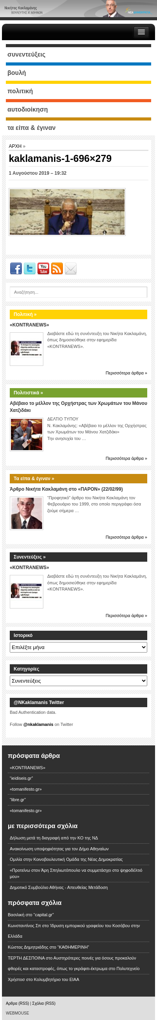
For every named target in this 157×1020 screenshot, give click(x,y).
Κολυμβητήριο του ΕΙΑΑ (56, 979)
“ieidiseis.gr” (21, 778)
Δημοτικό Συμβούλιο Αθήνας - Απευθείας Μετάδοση (59, 887)
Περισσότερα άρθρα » (126, 373)
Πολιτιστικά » (28, 393)
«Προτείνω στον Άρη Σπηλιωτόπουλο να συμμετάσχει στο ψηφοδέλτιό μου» (76, 873)
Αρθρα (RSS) (17, 1003)
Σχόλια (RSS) (44, 1003)
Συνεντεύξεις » (30, 557)
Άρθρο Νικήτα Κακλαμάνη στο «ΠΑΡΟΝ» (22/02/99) (66, 489)
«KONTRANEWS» (29, 325)
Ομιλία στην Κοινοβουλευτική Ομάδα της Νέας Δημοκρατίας (66, 859)
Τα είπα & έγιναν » (34, 478)
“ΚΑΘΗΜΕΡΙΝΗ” (73, 947)
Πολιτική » (25, 314)
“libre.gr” (18, 799)
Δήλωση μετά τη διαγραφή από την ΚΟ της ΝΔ (54, 838)
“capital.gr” (44, 914)
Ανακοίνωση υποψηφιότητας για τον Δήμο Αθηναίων (59, 848)
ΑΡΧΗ (16, 146)
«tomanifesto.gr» (26, 789)
